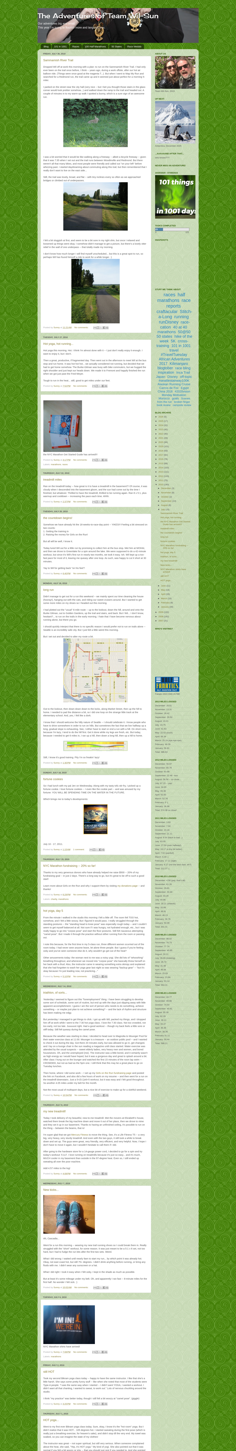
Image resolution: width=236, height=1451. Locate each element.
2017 (161, 455)
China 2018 (165, 391)
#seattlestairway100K (174, 380)
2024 (161, 425)
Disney (172, 376)
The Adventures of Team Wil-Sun (98, 16)
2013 (161, 472)
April (163, 594)
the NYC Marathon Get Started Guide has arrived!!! (175, 522)
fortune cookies (53, 779)
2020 (161, 442)
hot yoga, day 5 (53, 910)
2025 (161, 421)
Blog (46, 46)
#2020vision (182, 391)
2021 (161, 438)
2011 (161, 480)
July (163, 509)
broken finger (182, 401)
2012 (161, 476)
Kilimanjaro (179, 364)
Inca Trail (183, 372)
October (165, 497)
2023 (161, 429)
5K (173, 341)
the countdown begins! (57, 518)
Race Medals (134, 46)
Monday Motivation (174, 395)
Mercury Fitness (79, 1134)
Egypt (185, 388)
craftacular (167, 311)
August (165, 505)
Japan (160, 376)
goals (175, 398)
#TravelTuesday (174, 355)
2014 (161, 467)
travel (173, 350)
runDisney (168, 322)
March (164, 598)
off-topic (186, 376)
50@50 (184, 332)
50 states (164, 336)
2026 (161, 417)
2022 (161, 434)
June (163, 586)
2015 (161, 463)
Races (75, 46)
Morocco (164, 398)
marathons (56, 464)
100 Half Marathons (95, 46)
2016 (161, 459)
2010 (161, 484)
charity (54, 899)
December (166, 488)
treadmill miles (52, 479)
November (166, 492)
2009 (161, 612)
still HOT (48, 1371)
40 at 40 (180, 327)
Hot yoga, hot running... (58, 343)
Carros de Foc (169, 388)
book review (163, 405)
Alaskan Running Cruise (174, 384)
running (181, 316)
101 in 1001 (60, 46)
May (163, 590)
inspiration (166, 372)
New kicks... (51, 1189)
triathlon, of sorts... (55, 992)
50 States (116, 46)
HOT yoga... (51, 1420)
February (165, 602)
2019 (161, 446)
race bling (182, 368)
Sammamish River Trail (58, 60)
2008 (161, 616)
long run (48, 589)
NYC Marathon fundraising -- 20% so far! (69, 865)
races (65, 464)
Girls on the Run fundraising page (113, 1073)
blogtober (165, 368)
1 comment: (79, 849)
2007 (161, 620)
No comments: (81, 327)
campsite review (182, 405)
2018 (161, 451)
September (166, 501)
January (165, 607)
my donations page (127, 886)
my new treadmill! (54, 1111)
